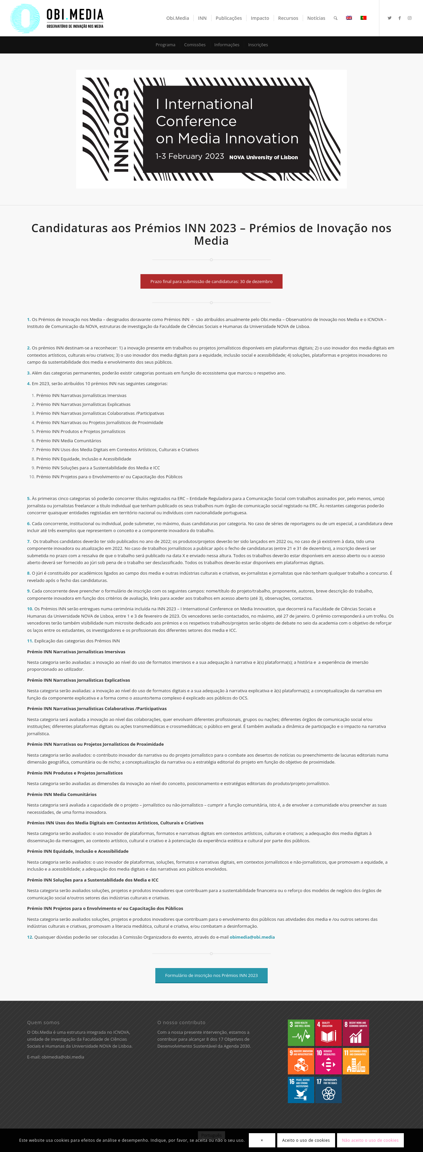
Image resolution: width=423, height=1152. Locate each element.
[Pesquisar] (335, 18)
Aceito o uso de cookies (306, 1140)
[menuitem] (177, 18)
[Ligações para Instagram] (409, 18)
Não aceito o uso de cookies (370, 1140)
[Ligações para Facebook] (399, 18)
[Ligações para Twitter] (390, 18)
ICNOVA (121, 1032)
